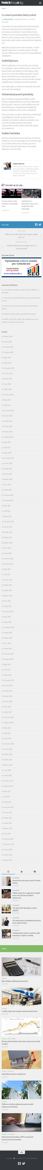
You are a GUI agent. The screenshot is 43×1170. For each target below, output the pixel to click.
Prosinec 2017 (8, 781)
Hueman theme (32, 1158)
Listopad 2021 (8, 564)
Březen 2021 (8, 596)
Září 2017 (7, 797)
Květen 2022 (8, 532)
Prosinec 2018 (8, 717)
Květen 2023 (8, 469)
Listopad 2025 (8, 352)
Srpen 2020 (7, 622)
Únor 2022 (7, 548)
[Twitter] (40, 224)
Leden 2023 (8, 490)
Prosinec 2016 (8, 839)
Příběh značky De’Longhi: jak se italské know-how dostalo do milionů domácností (26, 895)
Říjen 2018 (7, 728)
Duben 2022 (8, 537)
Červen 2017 (8, 812)
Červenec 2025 (9, 368)
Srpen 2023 (7, 453)
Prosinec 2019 (8, 654)
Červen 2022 (8, 527)
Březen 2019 (8, 701)
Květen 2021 (8, 585)
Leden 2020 (8, 648)
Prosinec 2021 (8, 559)
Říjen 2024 (7, 400)
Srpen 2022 (7, 516)
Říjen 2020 (7, 617)
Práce (4, 8)
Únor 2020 (7, 643)
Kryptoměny (12, 1039)
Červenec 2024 (9, 410)
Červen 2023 (8, 463)
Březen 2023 (8, 479)
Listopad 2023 (8, 437)
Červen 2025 (8, 373)
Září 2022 (7, 511)
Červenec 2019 (9, 680)
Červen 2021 (8, 580)
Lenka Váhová (8, 19)
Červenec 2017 (9, 807)
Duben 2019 (8, 696)
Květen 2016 (8, 855)
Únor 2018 (7, 770)
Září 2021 (7, 574)
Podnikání (15, 878)
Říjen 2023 (7, 442)
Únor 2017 (7, 834)
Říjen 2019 (7, 664)
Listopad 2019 (8, 659)
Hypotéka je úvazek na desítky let (14, 1074)
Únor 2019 (7, 707)
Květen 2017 (8, 818)
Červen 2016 (8, 849)
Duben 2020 (8, 633)
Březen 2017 (8, 828)
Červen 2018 (8, 749)
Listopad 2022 (8, 500)
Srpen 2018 (7, 738)
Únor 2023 (7, 484)
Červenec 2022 (9, 521)
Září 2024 (7, 405)
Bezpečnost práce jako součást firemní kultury (20, 314)
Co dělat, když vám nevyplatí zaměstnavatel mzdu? (19, 1011)
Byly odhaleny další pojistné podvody (15, 981)
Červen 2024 (8, 416)
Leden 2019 (8, 712)
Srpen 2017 (7, 802)
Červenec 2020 (9, 627)
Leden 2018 (8, 775)
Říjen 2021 (7, 569)
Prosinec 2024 (8, 395)
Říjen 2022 (7, 506)
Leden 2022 (8, 553)
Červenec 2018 (9, 744)
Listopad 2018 (8, 723)
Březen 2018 (8, 765)
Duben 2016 (8, 860)
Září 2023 (7, 447)
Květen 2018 (8, 754)
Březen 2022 (8, 543)
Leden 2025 (8, 389)
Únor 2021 (7, 601)
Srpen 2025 (7, 363)
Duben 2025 (8, 379)
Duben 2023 (8, 474)
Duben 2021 (8, 590)
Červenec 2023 (9, 458)
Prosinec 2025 (8, 347)
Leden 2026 (8, 342)
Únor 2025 (7, 384)
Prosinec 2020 (8, 611)
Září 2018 (7, 733)
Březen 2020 (8, 638)
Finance (4, 978)
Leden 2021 (8, 606)
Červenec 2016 (9, 844)
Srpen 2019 (7, 675)
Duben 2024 (8, 426)
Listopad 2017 (8, 786)
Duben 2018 (8, 760)
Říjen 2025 (7, 357)
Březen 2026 (8, 336)
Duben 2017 (8, 823)
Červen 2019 (8, 685)
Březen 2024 (8, 432)
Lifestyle (11, 1071)
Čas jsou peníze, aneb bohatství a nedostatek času (10, 203)
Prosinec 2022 (8, 495)
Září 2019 (7, 670)
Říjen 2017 (7, 791)
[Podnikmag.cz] (36, 224)
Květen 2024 (8, 421)
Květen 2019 (8, 691)
